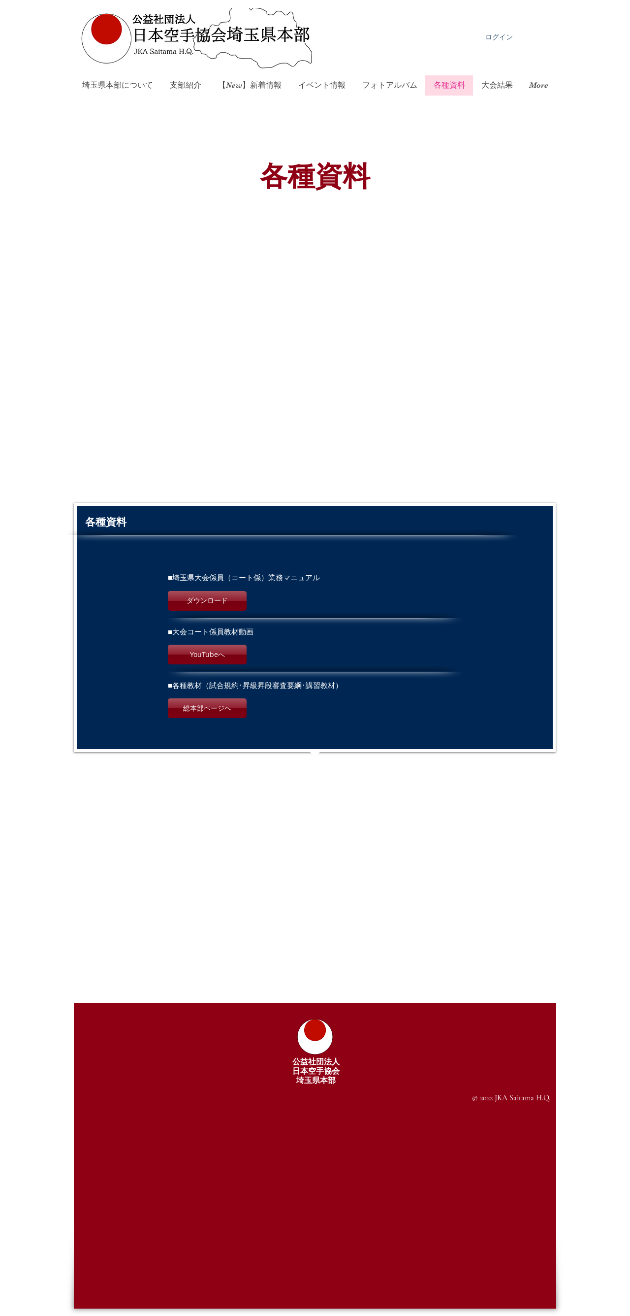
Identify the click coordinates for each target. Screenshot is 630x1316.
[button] (207, 601)
